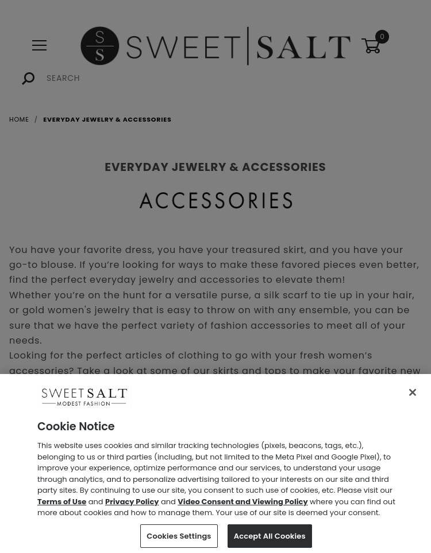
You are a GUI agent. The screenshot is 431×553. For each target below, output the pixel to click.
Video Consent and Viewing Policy (242, 504)
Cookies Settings (179, 538)
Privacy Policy (132, 504)
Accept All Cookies (270, 538)
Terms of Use (61, 504)
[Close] (412, 395)
